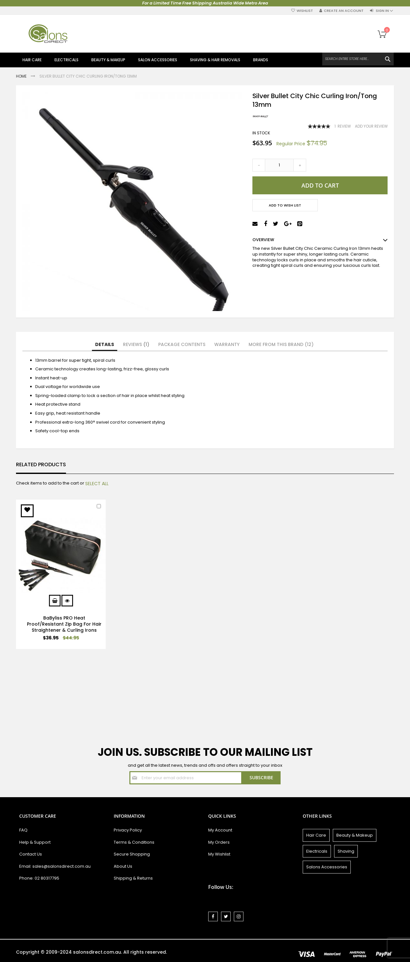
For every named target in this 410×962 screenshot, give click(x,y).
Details (104, 344)
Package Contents (181, 344)
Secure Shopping (132, 854)
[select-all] (97, 483)
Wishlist (305, 10)
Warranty (227, 344)
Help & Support (35, 842)
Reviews (136, 344)
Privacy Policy (128, 830)
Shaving (346, 851)
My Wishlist (219, 854)
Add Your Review (371, 126)
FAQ (23, 830)
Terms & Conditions (134, 842)
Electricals (316, 851)
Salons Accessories (326, 867)
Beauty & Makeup (354, 835)
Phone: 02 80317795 (39, 878)
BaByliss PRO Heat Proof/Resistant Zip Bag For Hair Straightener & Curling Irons (64, 624)
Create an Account (344, 10)
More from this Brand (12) (281, 344)
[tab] (104, 344)
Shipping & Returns (133, 878)
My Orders (219, 842)
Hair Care (316, 835)
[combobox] (358, 59)
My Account (220, 830)
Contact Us (30, 854)
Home (22, 76)
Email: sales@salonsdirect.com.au (55, 866)
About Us (123, 866)
